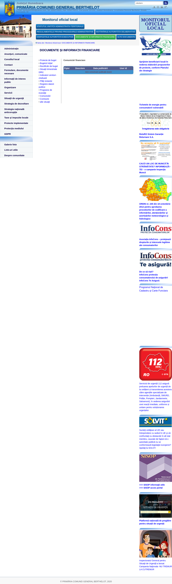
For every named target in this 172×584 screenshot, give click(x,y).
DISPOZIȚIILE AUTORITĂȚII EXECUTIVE (55, 37)
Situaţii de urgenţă (14, 98)
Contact (8, 65)
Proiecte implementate (16, 123)
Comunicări (45, 96)
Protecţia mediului (14, 128)
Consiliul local (11, 59)
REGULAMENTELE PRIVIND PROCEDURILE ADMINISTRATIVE (65, 32)
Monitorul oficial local (53, 43)
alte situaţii (45, 102)
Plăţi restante (46, 81)
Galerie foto (10, 144)
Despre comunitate (14, 155)
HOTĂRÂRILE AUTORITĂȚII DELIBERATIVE (115, 32)
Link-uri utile (11, 150)
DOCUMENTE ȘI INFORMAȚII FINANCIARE (95, 37)
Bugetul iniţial (46, 63)
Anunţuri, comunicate (15, 54)
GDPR (7, 134)
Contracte (44, 99)
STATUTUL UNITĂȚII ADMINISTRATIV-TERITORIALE (60, 26)
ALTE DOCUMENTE (126, 37)
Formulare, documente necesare (16, 72)
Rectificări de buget (49, 66)
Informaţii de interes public (15, 80)
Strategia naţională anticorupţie (14, 110)
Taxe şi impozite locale (16, 117)
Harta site (40, 43)
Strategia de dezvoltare (16, 103)
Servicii (8, 92)
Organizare (10, 87)
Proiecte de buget (48, 60)
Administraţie (11, 48)
